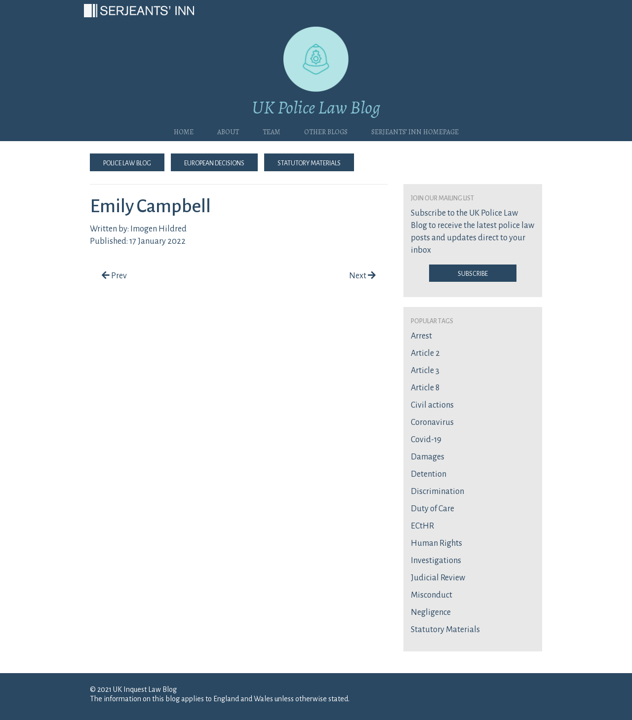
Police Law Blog (127, 162)
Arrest (421, 336)
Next (362, 275)
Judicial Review (438, 577)
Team (271, 130)
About (228, 130)
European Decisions (214, 162)
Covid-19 (426, 439)
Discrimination (437, 491)
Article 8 (425, 387)
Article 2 (425, 353)
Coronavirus (432, 422)
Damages (427, 457)
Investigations (436, 560)
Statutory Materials (309, 162)
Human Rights (436, 543)
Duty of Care (432, 508)
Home (184, 130)
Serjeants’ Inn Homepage (415, 130)
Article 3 (425, 370)
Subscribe (473, 273)
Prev (114, 275)
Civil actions (432, 405)
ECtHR (422, 526)
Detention (428, 474)
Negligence (431, 612)
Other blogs (326, 130)
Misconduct (431, 595)
